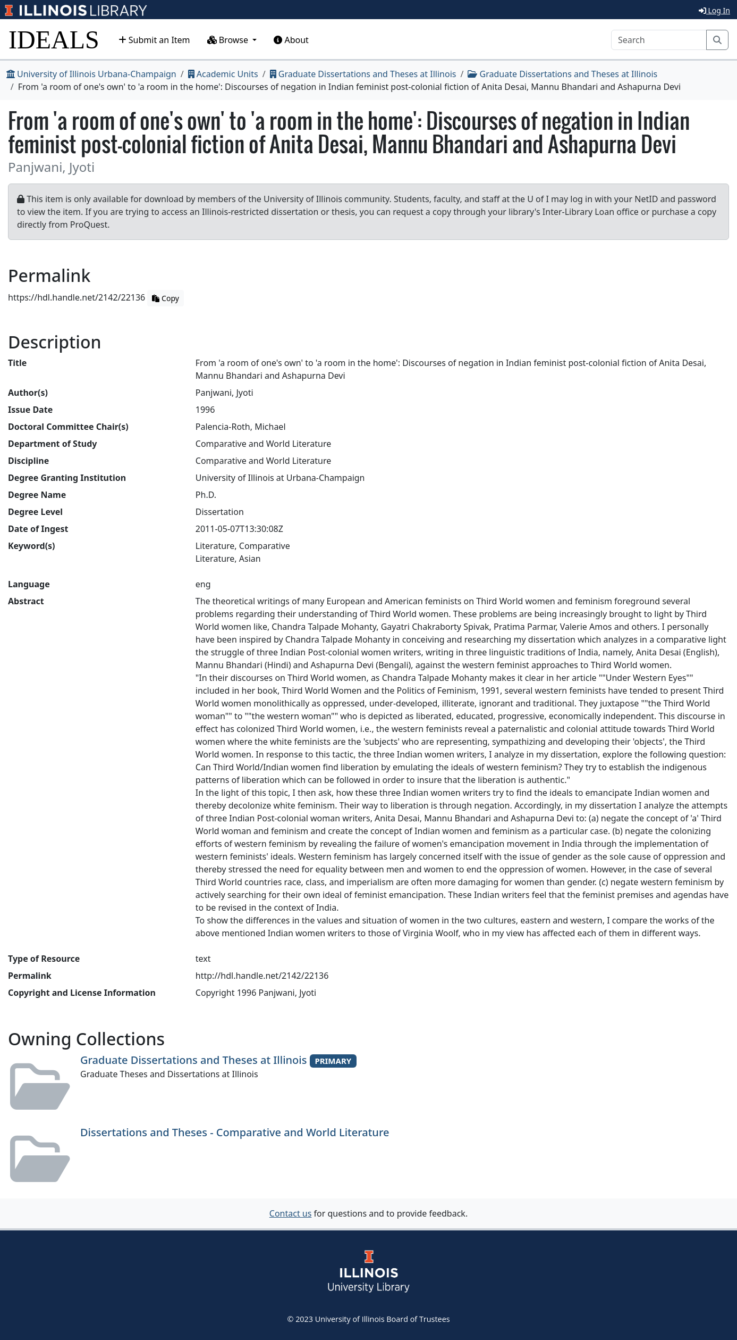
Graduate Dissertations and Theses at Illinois (363, 74)
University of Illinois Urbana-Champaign (91, 74)
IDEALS (54, 40)
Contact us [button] (290, 1213)
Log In (714, 10)
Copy (165, 298)
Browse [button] (229, 40)
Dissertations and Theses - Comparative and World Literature (234, 1132)
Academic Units (223, 74)
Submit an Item (154, 40)
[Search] (659, 40)
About (291, 40)
